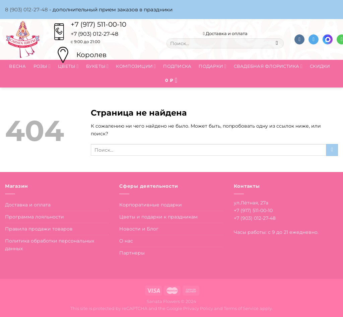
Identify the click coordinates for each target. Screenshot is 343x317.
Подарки (212, 66)
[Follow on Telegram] (313, 39)
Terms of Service (241, 308)
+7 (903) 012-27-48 (255, 218)
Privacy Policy (198, 308)
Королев (91, 55)
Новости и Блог (138, 229)
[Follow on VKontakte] (299, 39)
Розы (42, 66)
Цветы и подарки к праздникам (158, 217)
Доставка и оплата (225, 33)
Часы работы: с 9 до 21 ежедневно (276, 232)
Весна (17, 66)
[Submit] (277, 43)
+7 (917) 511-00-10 (98, 24)
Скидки (320, 66)
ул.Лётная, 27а (251, 203)
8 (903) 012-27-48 (26, 9)
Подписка (177, 66)
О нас (126, 241)
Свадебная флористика (268, 66)
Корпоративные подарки (150, 205)
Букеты (97, 66)
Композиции (136, 66)
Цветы (68, 66)
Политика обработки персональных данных (49, 245)
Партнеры (132, 253)
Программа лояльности (34, 217)
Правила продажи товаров (39, 229)
